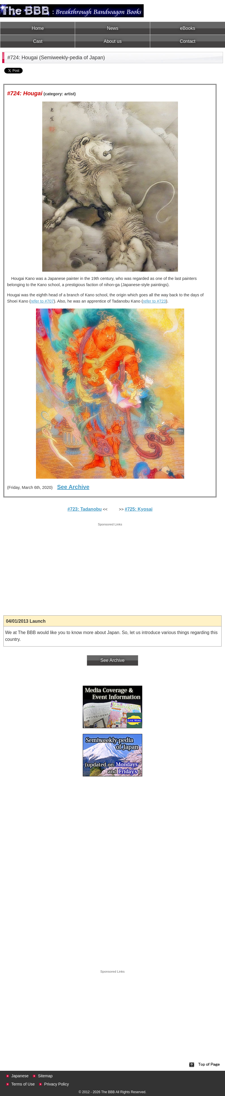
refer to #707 (42, 301)
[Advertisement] (110, 567)
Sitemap (45, 1076)
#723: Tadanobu (84, 509)
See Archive (73, 487)
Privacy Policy (56, 1084)
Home (38, 28)
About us (113, 41)
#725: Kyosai (138, 509)
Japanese (20, 1076)
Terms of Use (23, 1084)
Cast (38, 41)
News (112, 28)
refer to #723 (154, 301)
